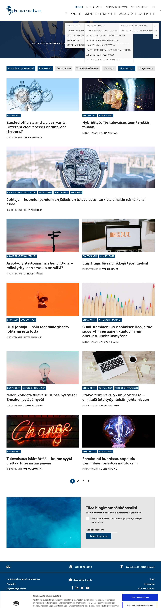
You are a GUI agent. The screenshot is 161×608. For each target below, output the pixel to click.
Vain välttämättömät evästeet (140, 590)
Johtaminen (64, 68)
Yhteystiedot (140, 6)
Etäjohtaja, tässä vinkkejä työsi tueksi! (115, 263)
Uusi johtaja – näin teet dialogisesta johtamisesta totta (38, 329)
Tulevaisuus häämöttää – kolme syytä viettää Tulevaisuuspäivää (39, 460)
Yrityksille (73, 13)
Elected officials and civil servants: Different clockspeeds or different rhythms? (37, 127)
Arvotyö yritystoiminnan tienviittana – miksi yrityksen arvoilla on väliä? (40, 265)
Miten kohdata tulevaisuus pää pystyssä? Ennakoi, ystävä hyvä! (42, 397)
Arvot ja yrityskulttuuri (21, 68)
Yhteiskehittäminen (87, 68)
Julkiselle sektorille (100, 13)
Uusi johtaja (127, 68)
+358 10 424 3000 (83, 567)
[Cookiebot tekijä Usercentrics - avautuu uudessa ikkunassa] (16, 603)
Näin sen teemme (116, 6)
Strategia (109, 68)
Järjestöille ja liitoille (137, 13)
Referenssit (94, 6)
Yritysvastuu (146, 68)
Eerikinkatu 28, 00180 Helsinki (140, 567)
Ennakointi (45, 68)
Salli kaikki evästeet (140, 582)
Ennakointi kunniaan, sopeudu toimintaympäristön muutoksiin (110, 460)
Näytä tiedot (38, 603)
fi (154, 6)
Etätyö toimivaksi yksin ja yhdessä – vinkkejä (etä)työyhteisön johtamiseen (115, 397)
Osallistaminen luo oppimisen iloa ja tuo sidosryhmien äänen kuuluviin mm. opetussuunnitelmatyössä (117, 331)
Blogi (79, 6)
